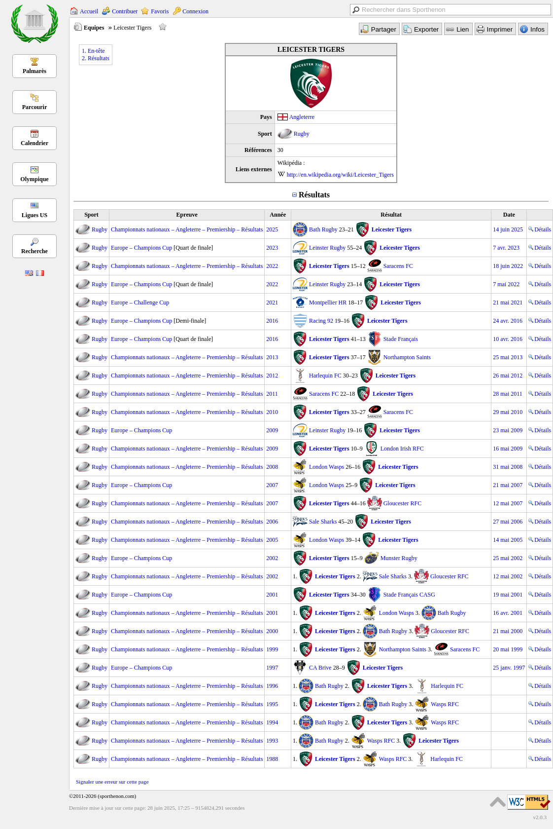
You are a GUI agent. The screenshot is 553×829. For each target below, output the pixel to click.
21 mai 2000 (507, 631)
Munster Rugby (398, 558)
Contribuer (125, 11)
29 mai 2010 (507, 412)
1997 (272, 667)
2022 (272, 266)
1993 (272, 740)
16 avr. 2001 (507, 612)
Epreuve (187, 214)
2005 (272, 539)
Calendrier (34, 143)
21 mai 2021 (507, 302)
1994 (272, 722)
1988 (272, 758)
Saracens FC (398, 266)
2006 (272, 521)
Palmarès (34, 71)
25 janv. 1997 (509, 667)
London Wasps (326, 466)
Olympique (34, 179)
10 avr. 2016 (507, 339)
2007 (272, 485)
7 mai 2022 (506, 284)
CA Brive (320, 667)
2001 (272, 594)
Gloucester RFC (402, 503)
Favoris (160, 11)
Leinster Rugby (327, 247)
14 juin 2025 (508, 229)
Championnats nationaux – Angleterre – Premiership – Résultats (187, 229)
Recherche (34, 251)
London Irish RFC (402, 448)
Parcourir (34, 107)
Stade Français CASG (409, 594)
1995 (272, 704)
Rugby (302, 133)
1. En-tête (93, 50)
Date (509, 214)
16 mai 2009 (507, 448)
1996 (272, 685)
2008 (272, 466)
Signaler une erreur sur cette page (112, 782)
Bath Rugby (323, 229)
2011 (272, 393)
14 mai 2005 (507, 539)
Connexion (195, 11)
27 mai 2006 (507, 521)
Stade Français (400, 339)
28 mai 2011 (507, 393)
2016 (272, 320)
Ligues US (34, 215)
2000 (272, 631)
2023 (272, 247)
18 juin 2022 (508, 266)
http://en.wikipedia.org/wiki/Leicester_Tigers (340, 174)
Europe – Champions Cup (141, 247)
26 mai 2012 (507, 375)
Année (278, 214)
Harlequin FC (325, 375)
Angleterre (301, 116)
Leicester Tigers (392, 229)
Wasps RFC (445, 704)
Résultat (391, 214)
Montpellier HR (327, 302)
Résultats (314, 194)
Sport (91, 214)
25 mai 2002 (507, 558)
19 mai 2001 (507, 594)
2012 (272, 375)
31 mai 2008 (507, 466)
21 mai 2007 (507, 485)
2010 (272, 412)
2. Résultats (95, 58)
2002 (272, 558)
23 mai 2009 (507, 430)
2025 (272, 229)
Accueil (89, 11)
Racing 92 (321, 320)
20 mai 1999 (507, 649)
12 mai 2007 (507, 503)
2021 (272, 302)
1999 (272, 649)
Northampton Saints (407, 357)
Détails (539, 229)
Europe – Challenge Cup (140, 302)
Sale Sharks (323, 521)
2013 (272, 357)
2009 (272, 430)
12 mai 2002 (507, 576)
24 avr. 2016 (507, 320)
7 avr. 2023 (506, 247)
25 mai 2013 (507, 357)
